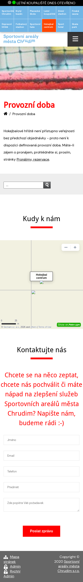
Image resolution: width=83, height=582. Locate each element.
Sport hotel (61, 25)
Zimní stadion (62, 12)
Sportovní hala (35, 25)
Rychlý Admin (12, 573)
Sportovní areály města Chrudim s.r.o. (68, 566)
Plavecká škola (35, 12)
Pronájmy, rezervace (33, 159)
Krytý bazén (19, 12)
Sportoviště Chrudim (8, 12)
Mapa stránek (11, 559)
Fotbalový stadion (21, 25)
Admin (15, 566)
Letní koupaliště (49, 12)
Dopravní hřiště (7, 25)
